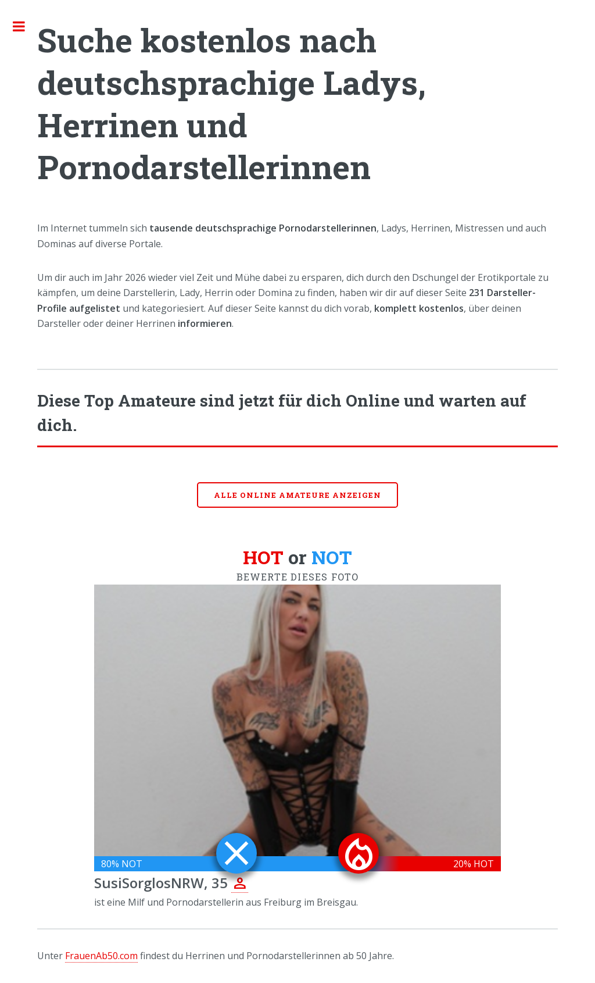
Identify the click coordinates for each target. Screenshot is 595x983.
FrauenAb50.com (101, 955)
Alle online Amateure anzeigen (297, 495)
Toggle (25, 26)
